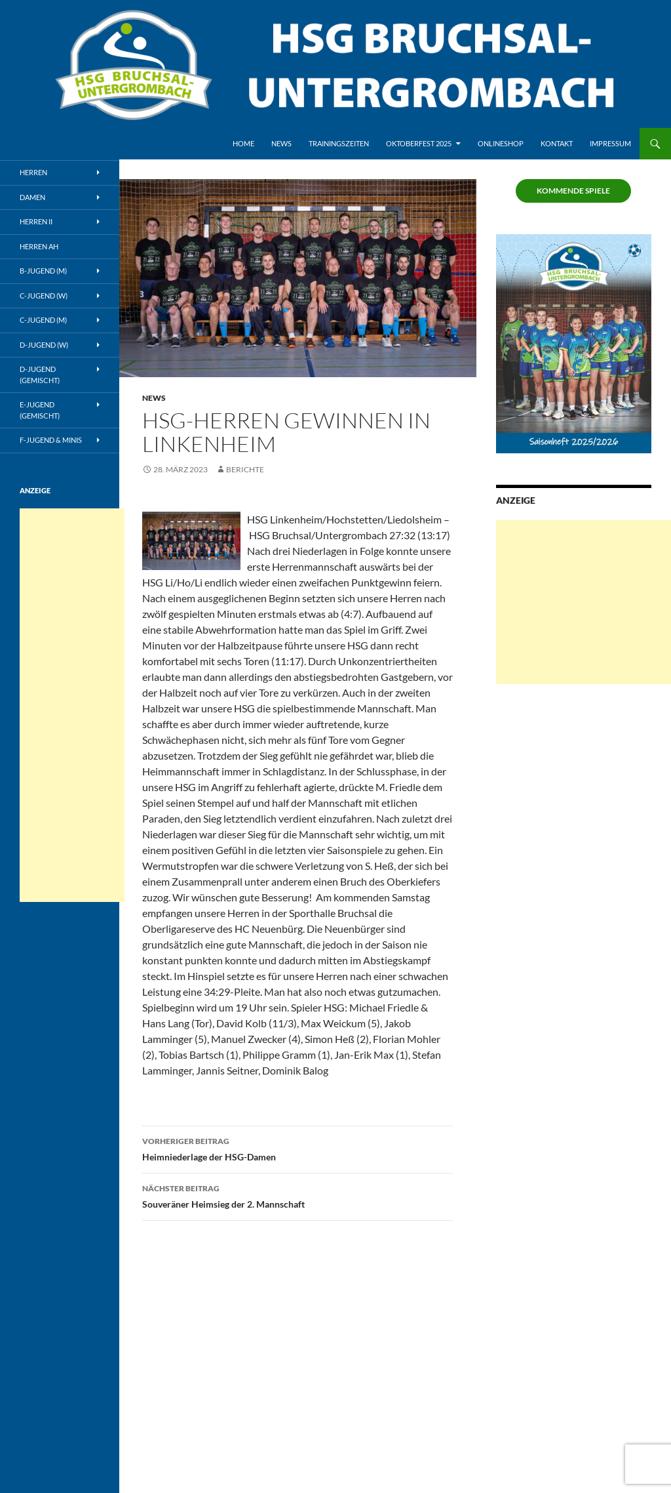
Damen (32, 197)
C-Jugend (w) (43, 295)
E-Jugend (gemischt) (40, 410)
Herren (33, 172)
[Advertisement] (583, 602)
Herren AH (39, 246)
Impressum (610, 143)
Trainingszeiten (339, 143)
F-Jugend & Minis (51, 440)
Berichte (245, 469)
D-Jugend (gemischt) (40, 374)
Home (243, 143)
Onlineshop (501, 143)
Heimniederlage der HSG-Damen (297, 1148)
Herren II (36, 221)
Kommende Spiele (573, 190)
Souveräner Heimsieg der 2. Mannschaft (297, 1195)
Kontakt (557, 143)
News (281, 143)
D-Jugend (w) (44, 344)
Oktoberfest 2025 (418, 143)
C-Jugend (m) (43, 320)
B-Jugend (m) (43, 270)
